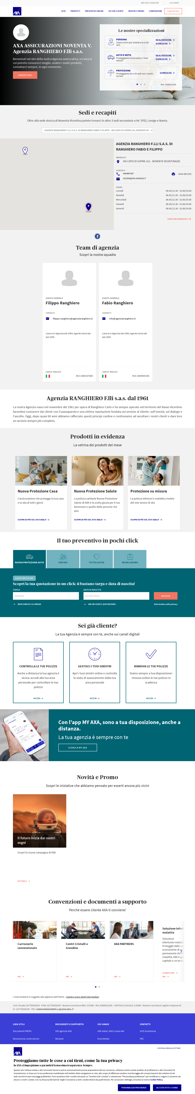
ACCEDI (38, 698)
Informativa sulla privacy (165, 604)
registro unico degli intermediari (82, 996)
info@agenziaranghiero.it (122, 318)
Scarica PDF (170, 972)
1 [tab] (137, 84)
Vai (21, 976)
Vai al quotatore (166, 40)
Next (181, 951)
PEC (142, 1038)
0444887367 (128, 173)
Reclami (59, 1038)
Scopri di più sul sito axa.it (34, 519)
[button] (88, 207)
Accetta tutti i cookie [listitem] (167, 1087)
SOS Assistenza (148, 1031)
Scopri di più (164, 43)
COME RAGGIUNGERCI (179, 219)
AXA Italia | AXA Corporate (111, 1031)
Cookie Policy (156, 1079)
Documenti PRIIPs (22, 1031)
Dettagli (24, 881)
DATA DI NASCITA (92, 589)
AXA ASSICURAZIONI (150, 3)
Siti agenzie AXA (63, 1031)
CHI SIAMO (174, 3)
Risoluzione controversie (26, 1038)
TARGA (16, 589)
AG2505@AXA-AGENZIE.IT (134, 178)
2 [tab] (140, 84)
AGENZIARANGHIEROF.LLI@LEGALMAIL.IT (55, 1009)
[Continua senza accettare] (168, 1048)
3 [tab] (144, 84)
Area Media (103, 1038)
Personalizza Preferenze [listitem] (134, 1087)
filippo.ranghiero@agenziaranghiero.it (73, 318)
